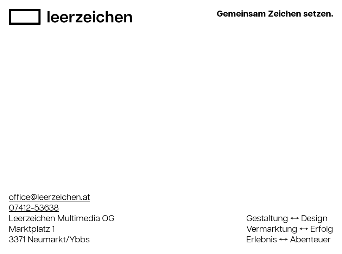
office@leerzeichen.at (49, 197)
